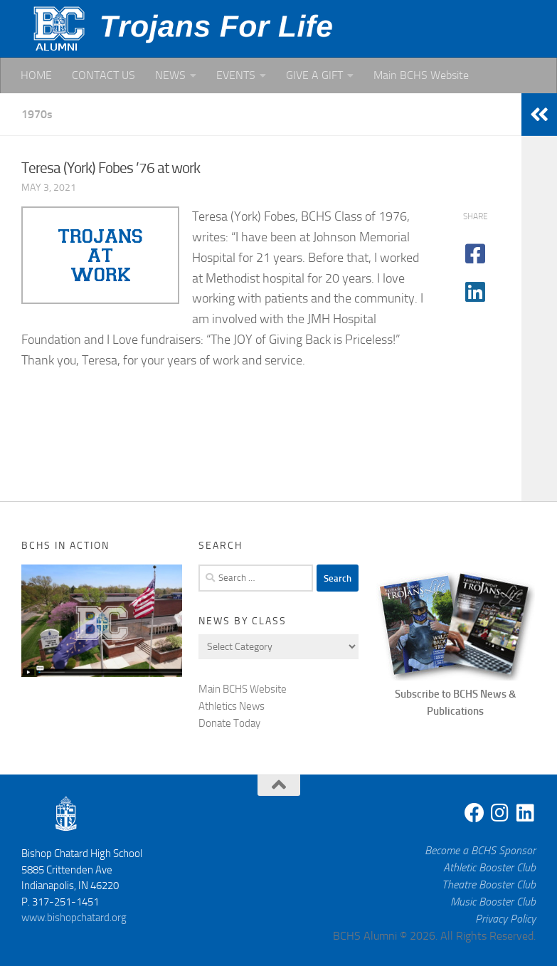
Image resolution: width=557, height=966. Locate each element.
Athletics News (231, 706)
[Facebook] (474, 813)
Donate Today (229, 723)
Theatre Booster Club (489, 884)
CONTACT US (103, 75)
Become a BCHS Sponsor (480, 850)
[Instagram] (500, 813)
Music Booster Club (493, 901)
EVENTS (235, 75)
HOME (36, 75)
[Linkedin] (526, 813)
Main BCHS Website (421, 75)
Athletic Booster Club (489, 867)
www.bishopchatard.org (74, 917)
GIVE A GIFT (314, 75)
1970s (37, 114)
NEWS (170, 75)
